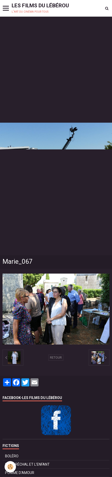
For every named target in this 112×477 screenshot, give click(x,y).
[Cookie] (10, 466)
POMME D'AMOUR (19, 473)
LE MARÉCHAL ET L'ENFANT (27, 464)
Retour (56, 357)
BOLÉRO (11, 456)
